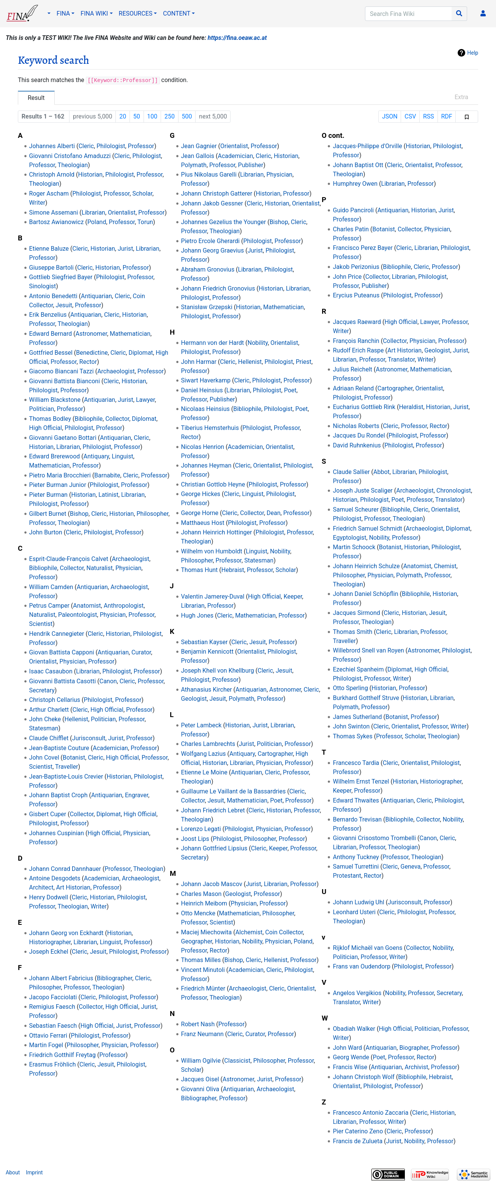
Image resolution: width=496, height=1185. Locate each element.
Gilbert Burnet (47, 513)
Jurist (125, 248)
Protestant (347, 875)
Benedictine (92, 352)
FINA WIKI (94, 13)
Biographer (413, 1047)
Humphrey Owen (355, 183)
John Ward (347, 1047)
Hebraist (232, 570)
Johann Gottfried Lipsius (214, 848)
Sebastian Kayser (204, 642)
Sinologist (42, 286)
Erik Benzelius (48, 314)
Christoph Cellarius (55, 699)
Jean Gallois (197, 156)
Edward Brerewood (54, 456)
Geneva (411, 866)
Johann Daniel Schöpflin (365, 593)
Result (36, 97)
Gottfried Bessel (51, 352)
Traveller (66, 766)
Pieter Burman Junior (57, 484)
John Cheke (45, 719)
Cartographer (275, 753)
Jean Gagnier (199, 146)
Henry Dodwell (48, 897)
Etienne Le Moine (204, 772)
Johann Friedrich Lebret (213, 810)
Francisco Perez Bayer (362, 247)
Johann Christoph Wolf (363, 1077)
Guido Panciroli (353, 210)
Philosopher (153, 513)
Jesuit (64, 305)
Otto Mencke (198, 913)
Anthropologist (124, 605)
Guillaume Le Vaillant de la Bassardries (233, 791)
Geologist (194, 698)
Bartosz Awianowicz (56, 222)
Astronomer (91, 333)
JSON (390, 116)
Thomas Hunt (199, 570)
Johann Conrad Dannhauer (65, 868)
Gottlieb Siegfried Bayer (61, 277)
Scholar (142, 193)
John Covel (44, 757)
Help (472, 53)
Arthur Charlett (49, 709)
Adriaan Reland (353, 388)
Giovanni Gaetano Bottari (62, 437)
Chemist (445, 566)
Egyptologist (349, 537)
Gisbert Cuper (47, 814)
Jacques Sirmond (356, 612)
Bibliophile (88, 418)
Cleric (86, 146)
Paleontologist (77, 614)
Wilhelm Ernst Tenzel (361, 781)
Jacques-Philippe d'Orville (367, 146)
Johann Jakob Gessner (212, 203)
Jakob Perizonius (356, 266)
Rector (88, 361)
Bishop (79, 513)
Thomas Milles (201, 960)
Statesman (43, 728)
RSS (428, 116)
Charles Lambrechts (208, 743)
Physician (128, 568)
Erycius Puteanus (356, 295)
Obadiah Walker (354, 1028)
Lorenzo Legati (201, 829)
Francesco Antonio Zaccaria (370, 1112)
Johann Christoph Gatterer (217, 193)
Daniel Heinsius (202, 390)
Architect (41, 887)
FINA (63, 13)
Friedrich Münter (203, 988)
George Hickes (201, 494)
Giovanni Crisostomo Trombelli (374, 838)
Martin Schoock (354, 547)
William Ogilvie (201, 1060)
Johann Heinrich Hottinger (216, 532)
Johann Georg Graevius (212, 250)
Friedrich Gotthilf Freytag (62, 1055)
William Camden (51, 587)
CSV (410, 116)
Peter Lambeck (201, 725)
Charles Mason (201, 893)
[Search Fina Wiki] (408, 13)
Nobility (258, 342)
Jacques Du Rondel (359, 435)
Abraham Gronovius (208, 269)
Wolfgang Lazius (203, 753)
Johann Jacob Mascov (211, 884)
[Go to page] (459, 13)
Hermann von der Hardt (212, 342)
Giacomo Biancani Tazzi (61, 371)
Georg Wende (351, 1057)
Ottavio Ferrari (48, 1035)
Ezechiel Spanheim (358, 669)
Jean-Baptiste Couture (59, 748)
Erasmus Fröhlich (52, 1064)
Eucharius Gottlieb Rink (364, 407)
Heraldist (411, 407)
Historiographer (50, 942)
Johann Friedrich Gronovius (218, 288)
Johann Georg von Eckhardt (66, 933)
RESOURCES (136, 13)
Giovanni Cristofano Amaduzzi (70, 156)
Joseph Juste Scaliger (362, 490)
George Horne (200, 513)
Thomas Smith (352, 631)
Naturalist (99, 568)
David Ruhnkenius (357, 445)
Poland (96, 222)
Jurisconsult (89, 738)
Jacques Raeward (357, 321)
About (13, 1172)
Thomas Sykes (352, 736)
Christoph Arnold (52, 174)
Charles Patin (351, 229)
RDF (446, 116)
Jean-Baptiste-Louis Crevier (66, 776)
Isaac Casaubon (51, 671)
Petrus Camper (49, 605)
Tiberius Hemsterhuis (210, 427)
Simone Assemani (53, 212)
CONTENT (176, 13)
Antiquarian (96, 296)
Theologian (73, 165)
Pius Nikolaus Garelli (209, 174)
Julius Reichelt (352, 369)
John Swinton (351, 726)
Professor (141, 146)
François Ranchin (356, 340)
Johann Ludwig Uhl (358, 902)
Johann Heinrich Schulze (366, 566)
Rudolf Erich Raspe (358, 350)
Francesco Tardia (356, 762)
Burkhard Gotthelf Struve (366, 698)
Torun (145, 222)
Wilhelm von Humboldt (211, 551)
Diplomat (140, 352)
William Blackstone (55, 399)
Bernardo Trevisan (357, 819)
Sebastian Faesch (53, 1025)
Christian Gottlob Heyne (213, 484)
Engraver (136, 795)
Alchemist (248, 932)
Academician (110, 748)
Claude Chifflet (49, 738)
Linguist (122, 456)
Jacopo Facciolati (53, 997)
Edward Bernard (50, 333)
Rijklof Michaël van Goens (367, 947)
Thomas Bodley (50, 418)
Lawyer (145, 399)
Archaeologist (116, 371)
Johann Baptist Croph (58, 795)
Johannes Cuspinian (56, 833)
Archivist (416, 1067)
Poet (290, 390)
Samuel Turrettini (356, 866)
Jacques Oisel (200, 1079)
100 (152, 116)
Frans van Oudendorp (361, 966)
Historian (90, 174)
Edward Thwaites (356, 800)
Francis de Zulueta (357, 1141)
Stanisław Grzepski (206, 307)
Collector (117, 418)
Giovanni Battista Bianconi (64, 381)
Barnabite (107, 475)
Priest (303, 361)
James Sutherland (357, 716)
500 (187, 116)
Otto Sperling (350, 688)
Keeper (293, 596)
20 (122, 116)
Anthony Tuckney (356, 857)
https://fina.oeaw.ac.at (237, 37)
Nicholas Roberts (356, 426)
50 (136, 116)
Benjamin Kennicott (207, 651)
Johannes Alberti (52, 146)
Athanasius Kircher (206, 689)
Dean (274, 513)
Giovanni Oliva (200, 1089)
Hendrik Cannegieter (56, 633)
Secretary (42, 690)
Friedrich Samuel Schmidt (367, 528)
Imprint (34, 1172)
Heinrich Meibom (204, 903)
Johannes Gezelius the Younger (223, 222)
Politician (41, 408)
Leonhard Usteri (354, 912)
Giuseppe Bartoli (51, 267)
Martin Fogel (46, 1045)
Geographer (196, 941)
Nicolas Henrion (202, 446)
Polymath (194, 165)
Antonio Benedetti (53, 296)
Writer (37, 202)
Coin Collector (284, 932)
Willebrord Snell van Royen (368, 650)
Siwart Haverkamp (206, 380)
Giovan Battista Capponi (61, 652)
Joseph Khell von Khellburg (217, 670)
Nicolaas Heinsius (205, 408)
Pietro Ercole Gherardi (210, 241)
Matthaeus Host (202, 522)
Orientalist (122, 212)
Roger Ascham (49, 193)
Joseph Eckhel (48, 951)
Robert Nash (198, 1024)
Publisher (251, 165)
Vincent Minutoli (203, 969)
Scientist (41, 623)
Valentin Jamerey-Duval (213, 596)
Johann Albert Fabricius (61, 978)
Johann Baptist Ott (358, 165)
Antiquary (96, 456)
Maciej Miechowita (206, 932)
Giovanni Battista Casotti (62, 681)
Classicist (237, 1060)
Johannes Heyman (206, 465)
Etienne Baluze (49, 248)
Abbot (381, 472)
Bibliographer (114, 978)
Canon (108, 681)
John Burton (45, 532)
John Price (347, 276)
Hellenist (76, 719)
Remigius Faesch (52, 1006)
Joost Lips (195, 838)
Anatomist (87, 605)
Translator (401, 359)
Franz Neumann (202, 1034)
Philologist (110, 146)
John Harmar (198, 361)
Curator (141, 652)
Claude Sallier (351, 472)
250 (169, 116)
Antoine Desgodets (55, 878)
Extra (461, 97)
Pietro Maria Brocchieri (60, 475)
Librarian (93, 212)
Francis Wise (350, 1067)
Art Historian (73, 887)
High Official (45, 427)
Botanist (74, 757)
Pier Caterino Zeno (358, 1131)
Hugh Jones (197, 615)
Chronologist (453, 490)
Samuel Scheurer (356, 509)
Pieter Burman (48, 494)
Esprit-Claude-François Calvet (68, 558)
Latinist (108, 494)
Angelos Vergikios (357, 993)
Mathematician (130, 333)
